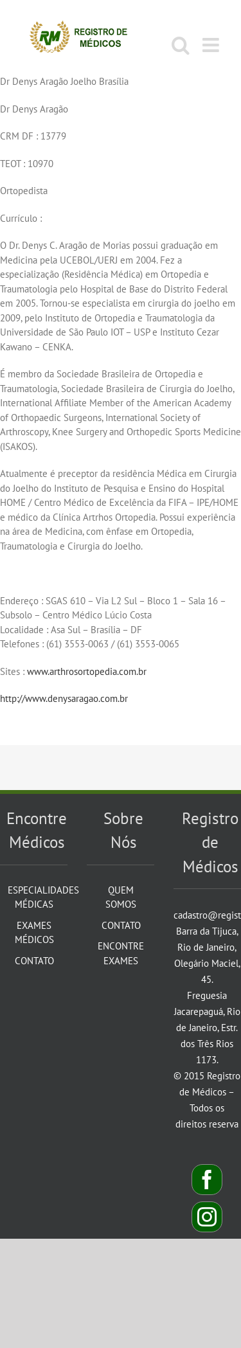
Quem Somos (120, 897)
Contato (34, 961)
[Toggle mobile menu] (212, 45)
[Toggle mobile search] (181, 45)
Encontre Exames (121, 953)
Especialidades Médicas (34, 897)
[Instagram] (207, 1216)
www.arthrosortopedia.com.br (87, 671)
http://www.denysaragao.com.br (64, 698)
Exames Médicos (34, 932)
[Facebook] (207, 1179)
